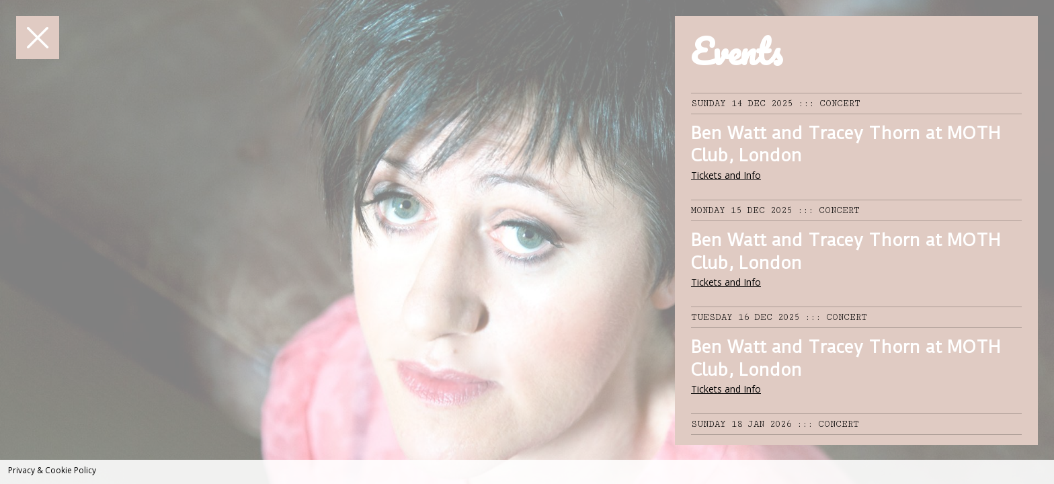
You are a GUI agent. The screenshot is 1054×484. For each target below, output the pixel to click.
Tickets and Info (726, 175)
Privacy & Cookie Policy (52, 470)
